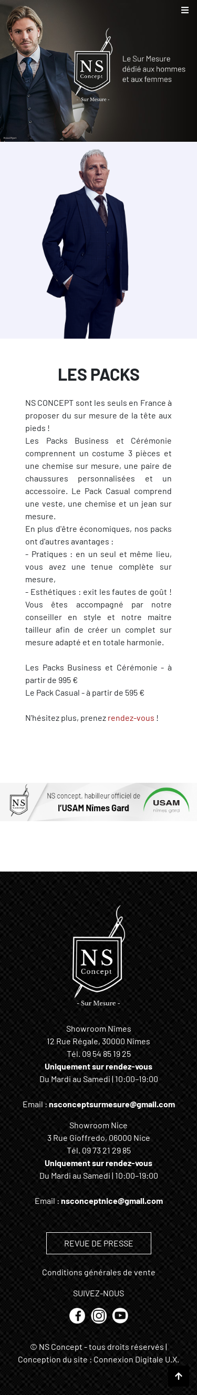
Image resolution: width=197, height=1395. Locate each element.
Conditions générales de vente (98, 1272)
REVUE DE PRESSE (98, 1243)
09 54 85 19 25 (106, 1053)
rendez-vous (131, 717)
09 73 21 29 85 (106, 1150)
